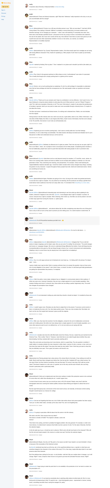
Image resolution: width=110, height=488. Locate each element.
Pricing (3, 16)
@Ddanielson (67, 230)
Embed (40, 9)
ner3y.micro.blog (59, 6)
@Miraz (31, 50)
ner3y (31, 4)
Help (2, 19)
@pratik (31, 28)
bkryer (31, 190)
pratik (31, 14)
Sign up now (5, 6)
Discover (3, 13)
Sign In (3, 10)
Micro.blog (7, 3)
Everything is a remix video (82, 182)
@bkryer (31, 242)
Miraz (30, 26)
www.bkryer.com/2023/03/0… (37, 232)
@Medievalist (33, 220)
